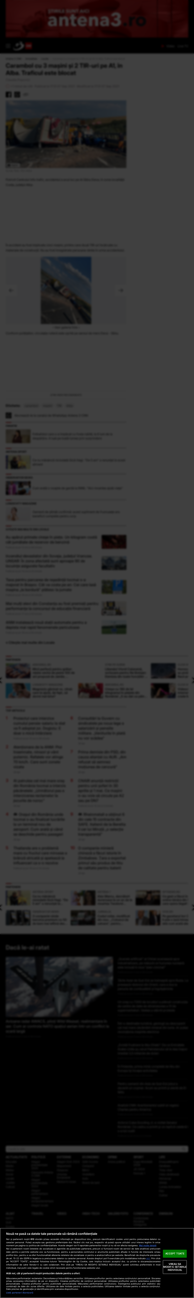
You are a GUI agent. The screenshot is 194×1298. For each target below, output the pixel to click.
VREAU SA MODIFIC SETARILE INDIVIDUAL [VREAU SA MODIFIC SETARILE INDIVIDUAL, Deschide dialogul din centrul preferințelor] (175, 1266)
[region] (97, 1263)
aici (148, 1258)
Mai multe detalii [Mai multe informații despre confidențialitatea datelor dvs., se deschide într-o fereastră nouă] (147, 1245)
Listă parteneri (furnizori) (19, 1292)
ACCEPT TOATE (175, 1253)
